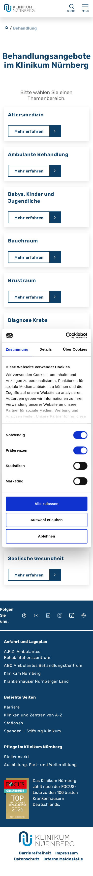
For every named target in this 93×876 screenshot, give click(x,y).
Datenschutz (26, 859)
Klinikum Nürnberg (22, 673)
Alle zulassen (46, 504)
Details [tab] (45, 349)
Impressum (66, 853)
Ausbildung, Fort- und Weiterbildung (40, 764)
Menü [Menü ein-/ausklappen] (85, 8)
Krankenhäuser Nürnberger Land (36, 681)
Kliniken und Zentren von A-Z (33, 715)
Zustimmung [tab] (17, 349)
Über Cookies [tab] (75, 349)
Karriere (12, 707)
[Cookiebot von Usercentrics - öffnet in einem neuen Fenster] (66, 335)
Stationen (13, 723)
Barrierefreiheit (35, 853)
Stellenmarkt (16, 756)
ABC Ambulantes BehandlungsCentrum (43, 665)
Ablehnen (46, 536)
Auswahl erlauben (47, 520)
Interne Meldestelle (63, 859)
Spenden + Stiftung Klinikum (32, 731)
